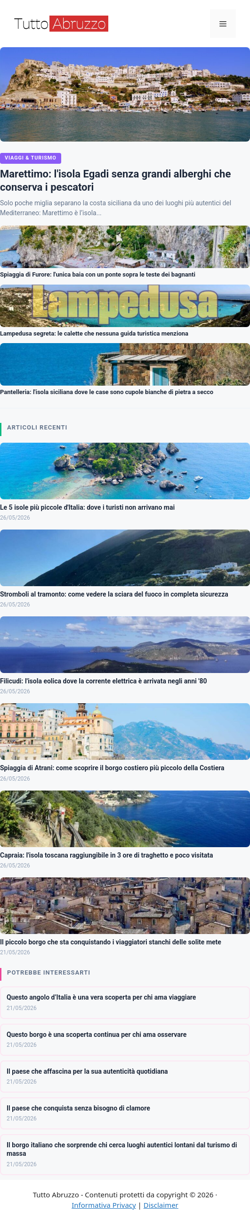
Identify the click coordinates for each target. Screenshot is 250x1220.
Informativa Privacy (104, 1205)
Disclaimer (161, 1205)
